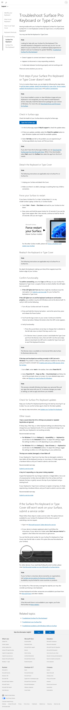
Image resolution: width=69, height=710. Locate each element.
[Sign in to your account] (66, 2)
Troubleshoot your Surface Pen (32, 622)
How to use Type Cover (9, 27)
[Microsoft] (34, 1)
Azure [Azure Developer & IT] (25, 670)
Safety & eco (42, 704)
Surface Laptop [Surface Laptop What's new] (5, 644)
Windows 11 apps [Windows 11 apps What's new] (6, 661)
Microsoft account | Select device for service (42, 525)
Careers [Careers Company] (48, 670)
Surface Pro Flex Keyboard (9, 46)
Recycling (49, 704)
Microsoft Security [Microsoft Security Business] (6, 673)
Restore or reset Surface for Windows (40, 378)
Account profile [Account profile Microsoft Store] (27, 641)
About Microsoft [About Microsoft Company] (50, 673)
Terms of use (26, 704)
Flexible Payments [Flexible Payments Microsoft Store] (28, 661)
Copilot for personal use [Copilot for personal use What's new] (7, 656)
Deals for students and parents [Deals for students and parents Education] (53, 658)
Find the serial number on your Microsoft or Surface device (41, 567)
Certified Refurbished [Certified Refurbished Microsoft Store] (29, 656)
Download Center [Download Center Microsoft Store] (28, 644)
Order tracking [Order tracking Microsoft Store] (27, 653)
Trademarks (34, 704)
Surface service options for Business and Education (39, 578)
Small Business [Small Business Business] (5, 690)
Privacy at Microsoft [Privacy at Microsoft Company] (51, 678)
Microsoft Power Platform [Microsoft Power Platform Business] (7, 681)
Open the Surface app (28, 122)
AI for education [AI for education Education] (50, 661)
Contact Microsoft (12, 704)
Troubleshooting (9, 36)
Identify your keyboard (8, 14)
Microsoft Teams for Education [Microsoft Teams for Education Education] (53, 647)
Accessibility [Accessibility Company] (49, 687)
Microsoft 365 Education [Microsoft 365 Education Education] (52, 650)
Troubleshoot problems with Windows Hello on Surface (39, 626)
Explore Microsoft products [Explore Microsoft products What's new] (8, 658)
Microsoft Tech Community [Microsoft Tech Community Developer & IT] (30, 681)
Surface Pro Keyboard (9, 41)
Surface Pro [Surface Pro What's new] (4, 641)
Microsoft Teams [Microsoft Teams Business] (5, 684)
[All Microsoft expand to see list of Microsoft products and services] (2, 2)
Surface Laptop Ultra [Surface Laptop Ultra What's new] (6, 647)
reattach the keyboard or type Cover (30, 88)
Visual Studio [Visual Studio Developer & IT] (27, 690)
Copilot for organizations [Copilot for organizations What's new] (7, 653)
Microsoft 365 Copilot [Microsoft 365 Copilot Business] (7, 687)
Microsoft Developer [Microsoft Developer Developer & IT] (28, 673)
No (50, 632)
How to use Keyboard (7, 20)
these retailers (34, 604)
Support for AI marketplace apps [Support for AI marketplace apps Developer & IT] (31, 678)
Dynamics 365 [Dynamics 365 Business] (5, 675)
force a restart (61, 86)
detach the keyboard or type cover (45, 86)
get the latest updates (27, 86)
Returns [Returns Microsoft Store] (26, 650)
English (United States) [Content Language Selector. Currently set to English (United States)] (10, 695)
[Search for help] (6, 2)
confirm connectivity (51, 88)
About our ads (57, 704)
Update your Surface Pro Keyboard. (51, 409)
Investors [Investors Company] (49, 681)
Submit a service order (40, 292)
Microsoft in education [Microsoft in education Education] (52, 641)
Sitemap (4, 704)
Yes (39, 632)
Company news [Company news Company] (50, 675)
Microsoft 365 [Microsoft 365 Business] (5, 678)
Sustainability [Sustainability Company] (50, 690)
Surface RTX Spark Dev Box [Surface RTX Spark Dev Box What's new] (8, 650)
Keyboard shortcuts (10, 32)
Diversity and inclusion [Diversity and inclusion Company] (52, 684)
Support (4, 6)
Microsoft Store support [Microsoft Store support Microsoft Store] (29, 647)
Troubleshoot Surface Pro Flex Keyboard (34, 618)
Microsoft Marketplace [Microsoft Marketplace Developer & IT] (29, 684)
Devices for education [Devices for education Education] (51, 644)
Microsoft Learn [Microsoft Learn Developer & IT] (27, 675)
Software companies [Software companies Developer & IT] (28, 687)
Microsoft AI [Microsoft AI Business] (4, 670)
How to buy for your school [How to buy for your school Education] (52, 653)
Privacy (19, 704)
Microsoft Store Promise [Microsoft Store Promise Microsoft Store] (29, 658)
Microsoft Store (26, 593)
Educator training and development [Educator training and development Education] (54, 656)
